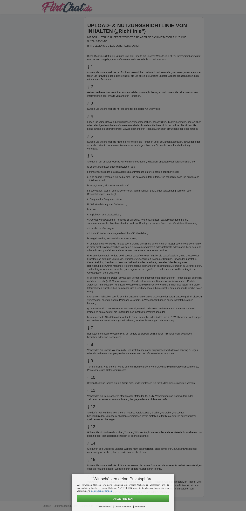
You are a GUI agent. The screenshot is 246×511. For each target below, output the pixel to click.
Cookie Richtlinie (123, 507)
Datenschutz (105, 507)
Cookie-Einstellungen (101, 491)
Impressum (139, 507)
